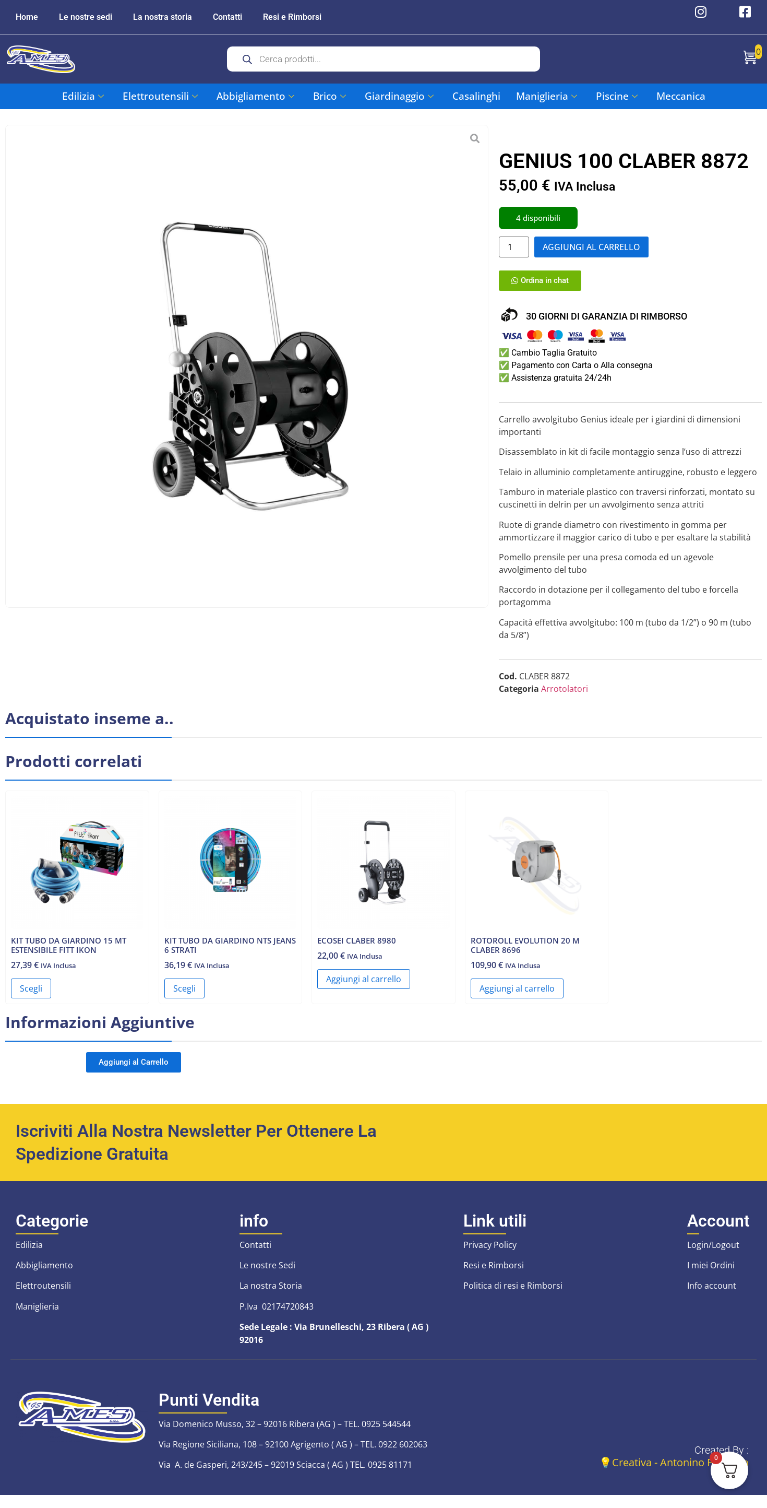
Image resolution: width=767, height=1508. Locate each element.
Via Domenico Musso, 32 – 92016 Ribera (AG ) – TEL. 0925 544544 (285, 1428)
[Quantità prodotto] (514, 247)
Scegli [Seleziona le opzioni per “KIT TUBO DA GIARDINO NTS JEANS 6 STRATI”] (184, 993)
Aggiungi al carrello (591, 247)
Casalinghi (476, 96)
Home (27, 17)
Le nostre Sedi (267, 1270)
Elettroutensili (160, 96)
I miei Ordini (711, 1270)
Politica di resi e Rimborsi (512, 1291)
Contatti (227, 17)
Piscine (617, 96)
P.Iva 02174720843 (276, 1311)
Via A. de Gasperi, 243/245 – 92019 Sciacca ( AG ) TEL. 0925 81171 (285, 1470)
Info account (711, 1291)
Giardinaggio (399, 96)
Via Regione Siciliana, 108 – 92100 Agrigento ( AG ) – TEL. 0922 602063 (293, 1449)
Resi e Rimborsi (292, 17)
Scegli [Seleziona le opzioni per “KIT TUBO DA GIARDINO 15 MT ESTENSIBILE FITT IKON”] (31, 993)
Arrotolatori (564, 693)
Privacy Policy (490, 1249)
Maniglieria (546, 96)
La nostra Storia (270, 1291)
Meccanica (680, 96)
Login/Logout (713, 1249)
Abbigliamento (255, 96)
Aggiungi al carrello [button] (363, 983)
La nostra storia (162, 17)
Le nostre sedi (85, 17)
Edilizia (83, 96)
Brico (329, 96)
